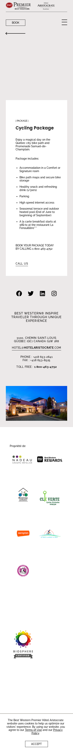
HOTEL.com (36, 347)
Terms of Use (33, 729)
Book (15, 22)
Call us (22, 263)
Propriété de (18, 446)
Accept (36, 744)
